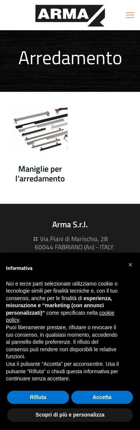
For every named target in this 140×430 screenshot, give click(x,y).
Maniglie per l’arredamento (40, 173)
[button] (130, 265)
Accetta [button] (102, 397)
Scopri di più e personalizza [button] (69, 415)
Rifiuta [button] (38, 397)
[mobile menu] (130, 15)
